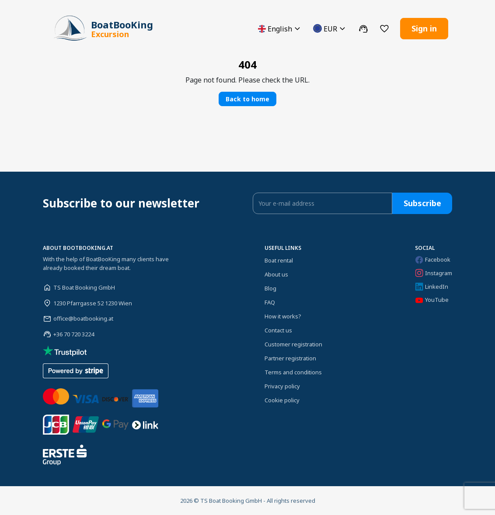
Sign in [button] (424, 28)
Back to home (247, 99)
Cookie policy (282, 400)
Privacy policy (282, 386)
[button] (280, 28)
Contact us (278, 330)
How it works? (283, 316)
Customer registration (293, 344)
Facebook (432, 259)
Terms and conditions (293, 372)
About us (276, 274)
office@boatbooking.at (83, 318)
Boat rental (279, 260)
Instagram (433, 273)
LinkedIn (431, 286)
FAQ (270, 302)
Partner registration (290, 358)
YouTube (432, 300)
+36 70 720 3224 (73, 334)
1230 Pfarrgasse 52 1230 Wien (92, 303)
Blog (270, 288)
